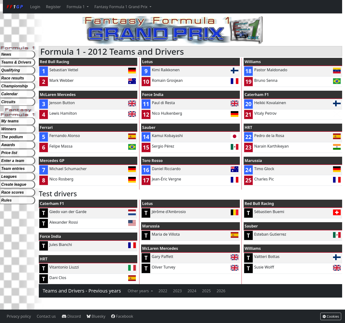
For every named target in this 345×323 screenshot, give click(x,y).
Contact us (46, 316)
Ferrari (46, 127)
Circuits (8, 102)
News (6, 54)
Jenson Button (62, 102)
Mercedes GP (52, 160)
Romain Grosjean (167, 80)
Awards (8, 145)
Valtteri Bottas (267, 256)
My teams (10, 121)
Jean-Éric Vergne (166, 179)
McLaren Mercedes (58, 94)
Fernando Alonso (64, 135)
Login (35, 6)
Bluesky (96, 316)
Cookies (330, 316)
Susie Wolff (264, 267)
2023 (177, 290)
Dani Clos (57, 277)
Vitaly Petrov (265, 113)
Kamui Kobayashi (167, 135)
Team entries (13, 169)
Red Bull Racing (54, 61)
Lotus (147, 61)
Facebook (122, 316)
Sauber (148, 127)
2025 (206, 290)
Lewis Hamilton (63, 113)
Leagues (9, 176)
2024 (192, 290)
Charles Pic (264, 179)
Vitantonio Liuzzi (64, 267)
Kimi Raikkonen (166, 69)
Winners (8, 129)
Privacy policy (19, 316)
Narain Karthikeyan (271, 146)
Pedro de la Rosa (269, 135)
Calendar (9, 94)
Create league (13, 184)
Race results (12, 78)
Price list (9, 153)
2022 (163, 290)
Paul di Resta (163, 102)
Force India (152, 94)
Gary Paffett (162, 256)
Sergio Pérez (163, 146)
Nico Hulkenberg (167, 113)
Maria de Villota (166, 234)
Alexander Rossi (63, 222)
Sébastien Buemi (269, 211)
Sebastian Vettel (63, 69)
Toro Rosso (152, 160)
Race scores (12, 192)
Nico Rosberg (61, 179)
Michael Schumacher (68, 168)
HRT (248, 127)
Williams (253, 61)
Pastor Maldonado (270, 69)
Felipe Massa (60, 146)
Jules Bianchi (60, 244)
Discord (71, 316)
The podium (12, 137)
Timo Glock (264, 168)
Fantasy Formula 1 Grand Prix (121, 6)
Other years (139, 290)
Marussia (253, 160)
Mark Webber (61, 80)
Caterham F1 (257, 94)
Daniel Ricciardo (166, 168)
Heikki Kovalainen (270, 102)
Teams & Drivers (16, 62)
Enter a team (12, 161)
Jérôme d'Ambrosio (169, 211)
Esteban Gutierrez (270, 234)
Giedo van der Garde (67, 211)
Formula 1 (76, 6)
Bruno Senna (265, 80)
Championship (14, 86)
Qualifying (10, 70)
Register (53, 6)
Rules (6, 200)
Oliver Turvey (163, 267)
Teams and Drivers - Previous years (82, 290)
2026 (221, 290)
